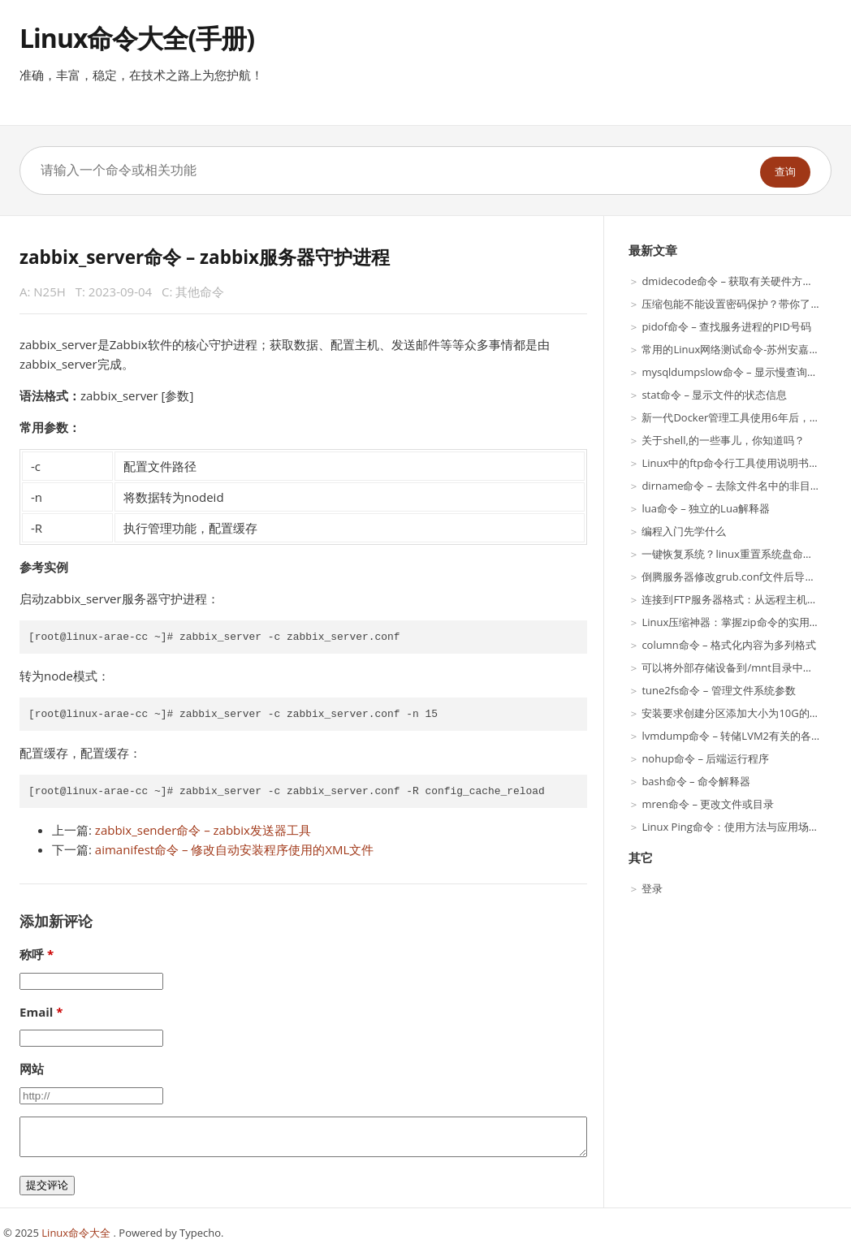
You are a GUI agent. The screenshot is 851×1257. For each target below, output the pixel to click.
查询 (785, 172)
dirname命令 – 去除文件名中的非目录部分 (741, 485)
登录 (652, 888)
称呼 (31, 954)
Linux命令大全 (77, 1232)
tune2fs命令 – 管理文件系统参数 (718, 690)
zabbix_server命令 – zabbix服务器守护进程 (204, 257)
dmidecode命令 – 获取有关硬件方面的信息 (743, 281)
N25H (49, 291)
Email (36, 1012)
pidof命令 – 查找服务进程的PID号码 (726, 326)
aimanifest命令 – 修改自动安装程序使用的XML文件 (234, 849)
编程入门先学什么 (683, 531)
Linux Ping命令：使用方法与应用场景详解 (740, 826)
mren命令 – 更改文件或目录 (707, 804)
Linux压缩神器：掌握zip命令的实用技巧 (735, 622)
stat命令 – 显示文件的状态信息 (714, 394)
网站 (31, 1068)
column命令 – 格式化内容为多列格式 (728, 644)
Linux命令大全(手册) (136, 37)
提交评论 (47, 1185)
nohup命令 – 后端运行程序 (705, 758)
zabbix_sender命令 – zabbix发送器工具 (203, 830)
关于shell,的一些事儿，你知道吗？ (722, 440)
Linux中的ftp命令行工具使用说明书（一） (740, 463)
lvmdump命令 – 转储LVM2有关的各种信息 (742, 735)
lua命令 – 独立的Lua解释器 (705, 508)
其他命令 (199, 291)
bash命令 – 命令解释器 (695, 781)
